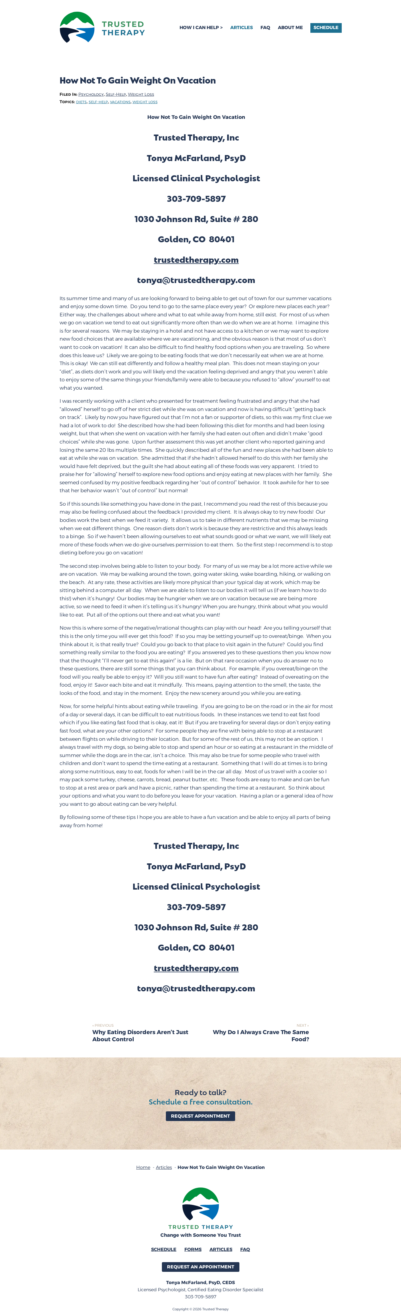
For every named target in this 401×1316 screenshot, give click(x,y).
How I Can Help (199, 27)
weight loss (145, 101)
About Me (290, 27)
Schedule (326, 27)
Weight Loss (141, 94)
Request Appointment (200, 1116)
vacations (120, 101)
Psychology (91, 94)
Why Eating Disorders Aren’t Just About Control (140, 1036)
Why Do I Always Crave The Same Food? (261, 1036)
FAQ (265, 27)
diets (81, 101)
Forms (192, 1249)
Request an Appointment (200, 1267)
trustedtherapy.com (196, 259)
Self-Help (116, 94)
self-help (98, 101)
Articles (241, 27)
